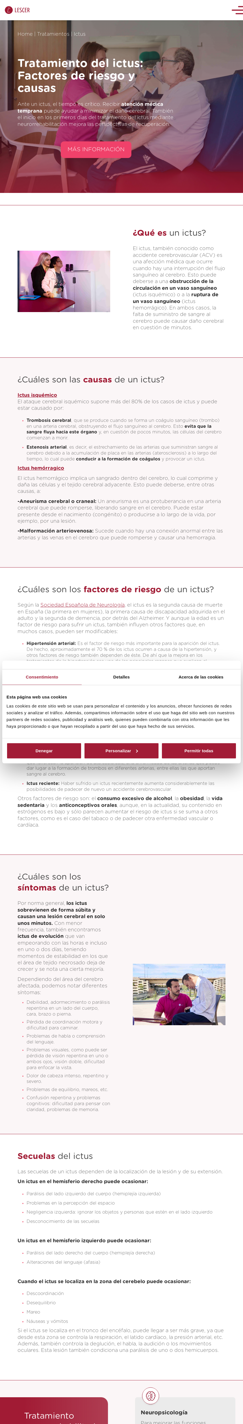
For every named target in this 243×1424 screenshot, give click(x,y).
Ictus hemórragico (41, 468)
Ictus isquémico (37, 395)
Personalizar (122, 750)
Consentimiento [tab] (42, 677)
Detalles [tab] (121, 677)
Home (25, 34)
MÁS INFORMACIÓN (96, 149)
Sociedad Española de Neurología (82, 605)
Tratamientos (53, 34)
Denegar (44, 750)
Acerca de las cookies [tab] (201, 677)
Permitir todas (199, 750)
